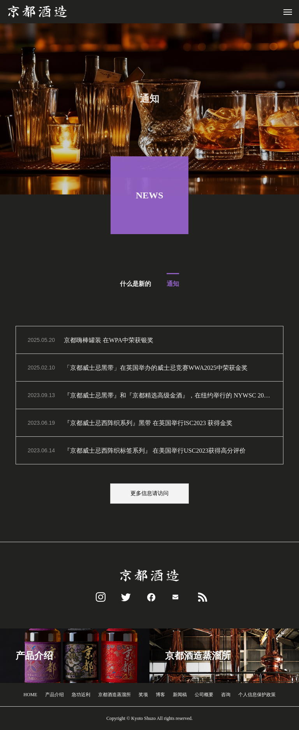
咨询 (225, 694)
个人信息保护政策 (257, 694)
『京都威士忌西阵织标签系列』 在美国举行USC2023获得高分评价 (155, 452)
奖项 (143, 694)
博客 (160, 694)
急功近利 (81, 694)
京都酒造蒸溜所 (114, 694)
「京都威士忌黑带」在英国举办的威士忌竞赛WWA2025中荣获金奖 (156, 369)
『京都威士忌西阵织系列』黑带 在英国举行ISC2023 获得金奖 (148, 424)
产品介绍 (54, 694)
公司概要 (204, 694)
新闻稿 (180, 694)
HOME (30, 694)
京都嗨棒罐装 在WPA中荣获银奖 (108, 341)
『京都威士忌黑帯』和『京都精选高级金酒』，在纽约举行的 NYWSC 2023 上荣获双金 (167, 397)
